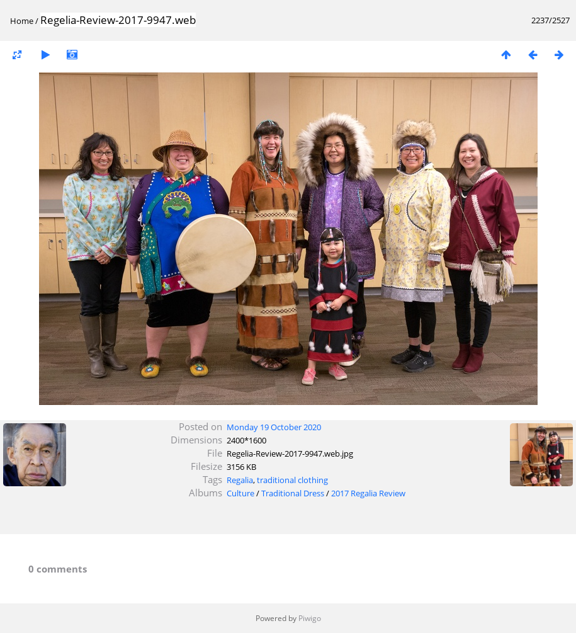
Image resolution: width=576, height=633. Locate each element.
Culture (240, 493)
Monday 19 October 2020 (274, 427)
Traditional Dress (292, 493)
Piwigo (309, 618)
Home (21, 20)
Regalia (240, 480)
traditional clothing (292, 480)
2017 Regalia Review (368, 493)
